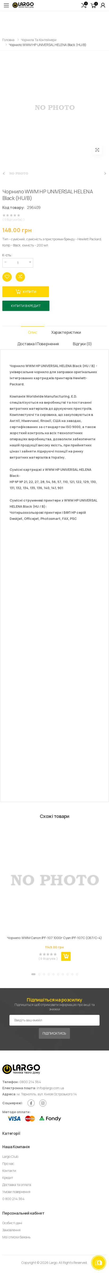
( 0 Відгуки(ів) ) (13, 219)
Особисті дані (12, 1223)
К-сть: (7, 255)
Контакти (9, 1170)
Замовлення (11, 1230)
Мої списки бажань (16, 1237)
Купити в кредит (26, 305)
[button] (83, 5)
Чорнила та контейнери (39, 40)
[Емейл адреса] (54, 1020)
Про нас (8, 1163)
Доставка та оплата (16, 1184)
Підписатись (54, 1033)
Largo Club (10, 1156)
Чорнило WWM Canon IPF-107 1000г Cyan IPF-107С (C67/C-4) (54, 938)
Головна (8, 40)
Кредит (7, 1177)
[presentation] (4, 173)
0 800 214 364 (13, 1198)
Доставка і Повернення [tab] (38, 343)
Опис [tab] (32, 332)
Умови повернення (16, 1191)
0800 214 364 (30, 1082)
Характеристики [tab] (66, 332)
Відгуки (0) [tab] (82, 343)
